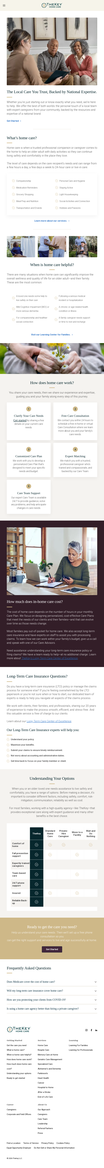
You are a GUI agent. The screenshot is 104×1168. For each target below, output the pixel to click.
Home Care (43, 1045)
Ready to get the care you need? (52, 927)
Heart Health (43, 1078)
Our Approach (44, 1109)
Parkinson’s (43, 1073)
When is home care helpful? (52, 264)
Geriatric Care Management (50, 1059)
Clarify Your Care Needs (28, 415)
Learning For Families (78, 1045)
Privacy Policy (47, 1143)
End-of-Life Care (45, 1097)
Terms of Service (31, 1143)
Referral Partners (45, 1128)
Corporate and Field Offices (19, 1114)
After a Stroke (44, 1092)
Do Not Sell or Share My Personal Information (54, 1148)
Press (40, 1133)
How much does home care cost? (19, 1066)
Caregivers (11, 1109)
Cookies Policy (63, 1143)
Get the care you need (16, 1045)
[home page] (52, 5)
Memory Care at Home (48, 1054)
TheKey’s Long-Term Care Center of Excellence (49, 658)
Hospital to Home (45, 1087)
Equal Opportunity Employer (19, 1148)
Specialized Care (45, 1064)
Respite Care (43, 1050)
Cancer (41, 1083)
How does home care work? (19, 1059)
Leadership (43, 1123)
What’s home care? (22, 138)
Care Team (43, 1119)
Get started (19, 420)
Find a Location (13, 1143)
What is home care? (16, 1050)
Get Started (14, 121)
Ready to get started (16, 1078)
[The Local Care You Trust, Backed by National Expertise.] (52, 51)
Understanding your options (19, 1073)
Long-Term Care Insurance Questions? (37, 676)
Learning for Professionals (81, 1050)
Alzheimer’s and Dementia (49, 1069)
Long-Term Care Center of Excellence (49, 721)
